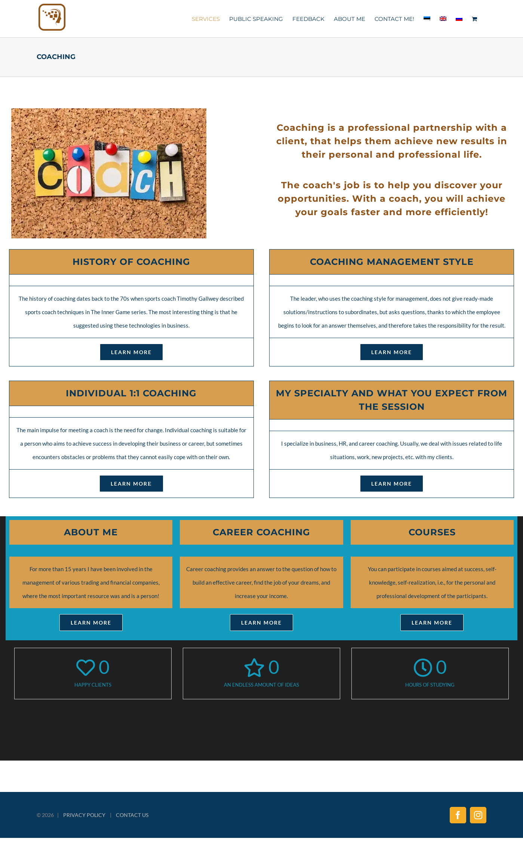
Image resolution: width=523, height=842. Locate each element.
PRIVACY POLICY (84, 815)
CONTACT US (132, 815)
